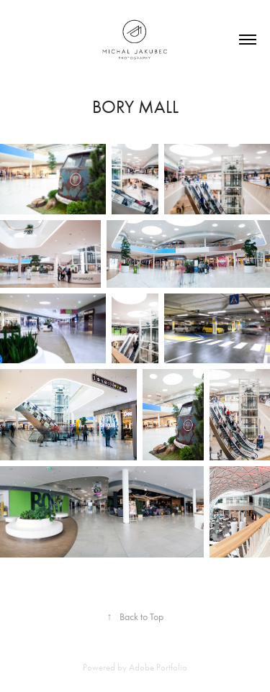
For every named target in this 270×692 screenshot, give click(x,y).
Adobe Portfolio (158, 667)
